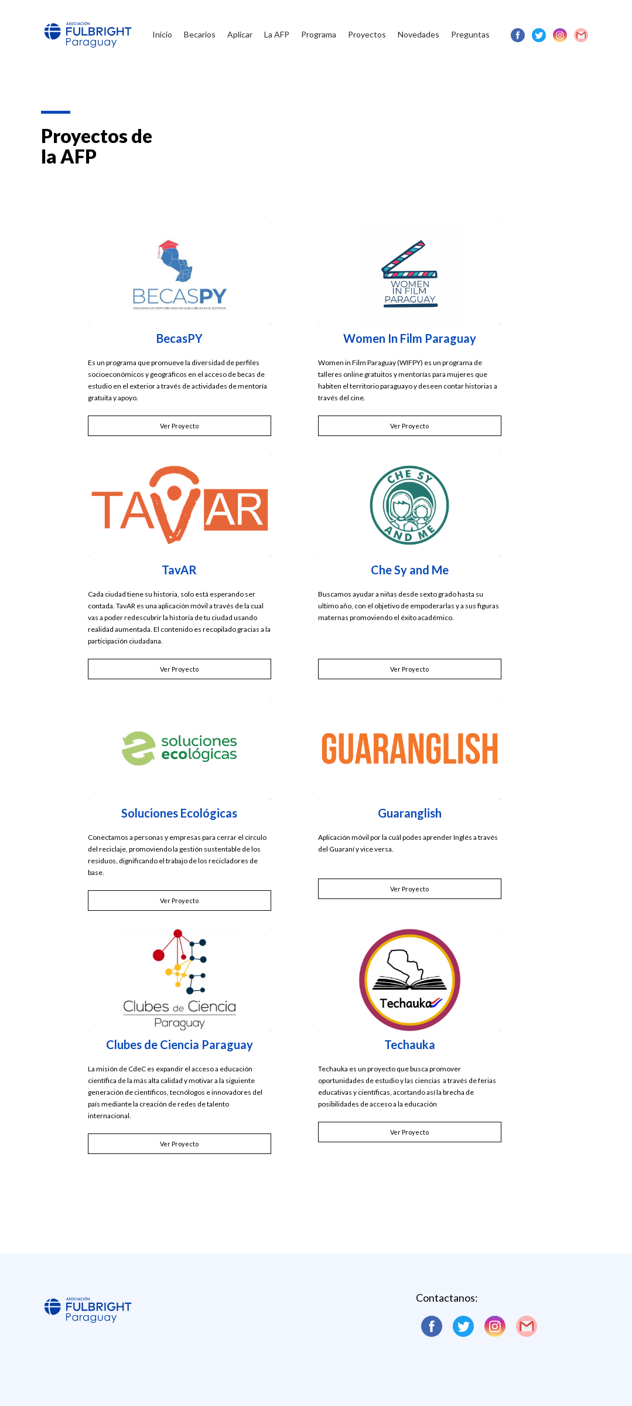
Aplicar (239, 34)
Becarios (200, 34)
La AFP (276, 34)
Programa (318, 34)
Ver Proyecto (179, 426)
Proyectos (367, 34)
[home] (88, 26)
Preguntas (470, 34)
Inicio (162, 34)
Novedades (418, 34)
